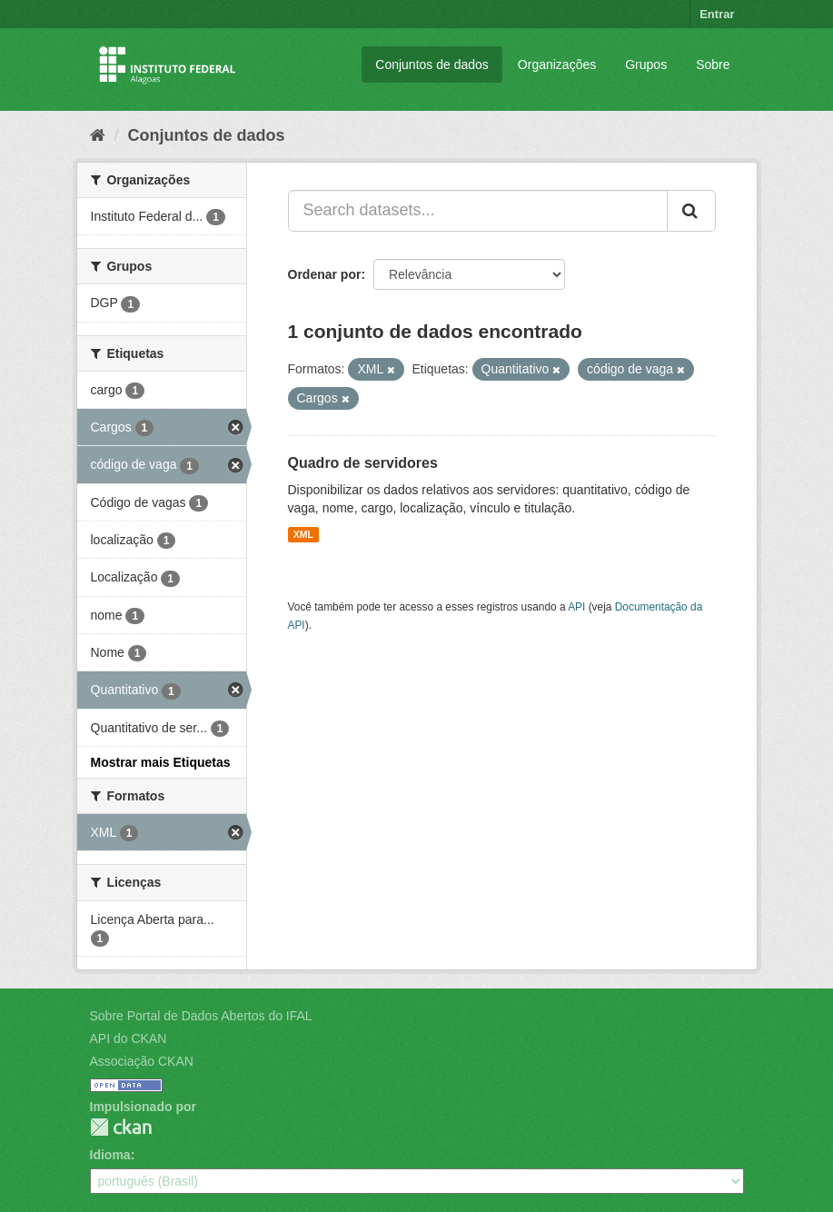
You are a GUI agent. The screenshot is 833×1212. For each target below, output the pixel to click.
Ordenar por (325, 274)
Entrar (716, 14)
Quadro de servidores (363, 463)
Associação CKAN (141, 1061)
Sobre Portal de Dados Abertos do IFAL (201, 1015)
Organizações (557, 64)
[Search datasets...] (478, 211)
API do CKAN (128, 1038)
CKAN (121, 1127)
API (576, 607)
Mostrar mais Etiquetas (161, 762)
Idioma (110, 1154)
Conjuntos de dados (432, 64)
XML (303, 534)
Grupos (646, 64)
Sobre (712, 64)
